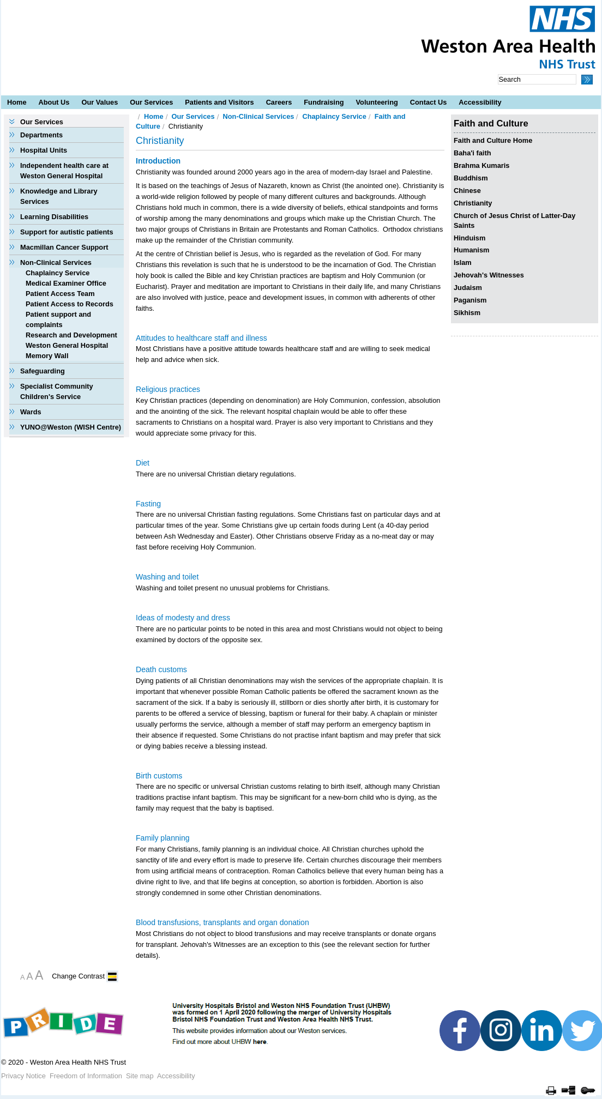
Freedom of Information (86, 1076)
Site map (140, 1076)
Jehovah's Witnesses (489, 275)
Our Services (151, 102)
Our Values (99, 102)
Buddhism (471, 178)
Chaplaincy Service (57, 273)
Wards (30, 412)
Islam (463, 262)
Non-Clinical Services (56, 262)
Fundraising (324, 102)
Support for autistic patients (66, 232)
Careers (279, 102)
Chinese (467, 190)
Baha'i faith (472, 153)
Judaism (468, 287)
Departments (41, 135)
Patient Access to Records (69, 304)
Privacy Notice (23, 1076)
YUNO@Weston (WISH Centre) (70, 427)
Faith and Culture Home (493, 140)
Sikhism (467, 313)
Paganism (470, 300)
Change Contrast (78, 976)
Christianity (473, 203)
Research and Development (71, 335)
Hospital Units (43, 150)
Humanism (471, 250)
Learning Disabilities (54, 217)
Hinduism (469, 238)
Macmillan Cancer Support (64, 247)
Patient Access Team (60, 293)
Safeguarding (42, 371)
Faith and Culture (491, 123)
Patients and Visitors (219, 102)
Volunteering (377, 102)
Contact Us (428, 102)
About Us (54, 102)
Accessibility (480, 102)
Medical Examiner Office (66, 283)
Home (17, 102)
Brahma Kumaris (481, 165)
